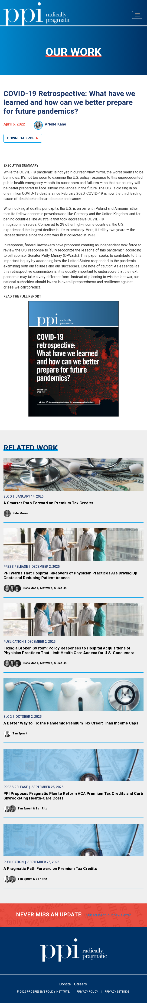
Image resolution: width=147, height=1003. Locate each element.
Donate (65, 984)
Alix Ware (46, 588)
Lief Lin (61, 588)
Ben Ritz (41, 808)
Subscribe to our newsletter (108, 915)
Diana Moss (30, 588)
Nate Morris (21, 513)
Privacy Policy (87, 991)
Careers (80, 984)
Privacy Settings (117, 991)
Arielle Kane (55, 124)
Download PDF (20, 138)
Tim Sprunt (20, 733)
